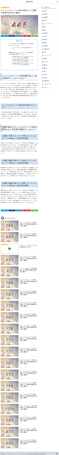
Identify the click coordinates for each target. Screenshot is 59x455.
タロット (46, 87)
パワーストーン (47, 55)
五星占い (46, 77)
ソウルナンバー (47, 84)
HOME (45, 11)
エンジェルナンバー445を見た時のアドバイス (22, 48)
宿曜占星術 (46, 80)
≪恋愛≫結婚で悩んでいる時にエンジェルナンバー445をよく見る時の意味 (22, 63)
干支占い (46, 36)
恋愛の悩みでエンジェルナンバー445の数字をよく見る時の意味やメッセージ (21, 53)
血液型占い (46, 33)
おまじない (46, 61)
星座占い (46, 39)
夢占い (45, 30)
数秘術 (45, 42)
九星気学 (46, 45)
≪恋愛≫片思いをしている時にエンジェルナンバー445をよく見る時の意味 (22, 57)
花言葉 (45, 58)
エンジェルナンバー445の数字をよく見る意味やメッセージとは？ (21, 44)
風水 (45, 26)
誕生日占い (46, 14)
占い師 (45, 74)
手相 (45, 52)
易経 (45, 71)
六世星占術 (46, 49)
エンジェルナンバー (5, 7)
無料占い (46, 64)
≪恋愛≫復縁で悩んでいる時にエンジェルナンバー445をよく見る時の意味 (22, 60)
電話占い (46, 68)
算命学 (45, 20)
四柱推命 (46, 17)
